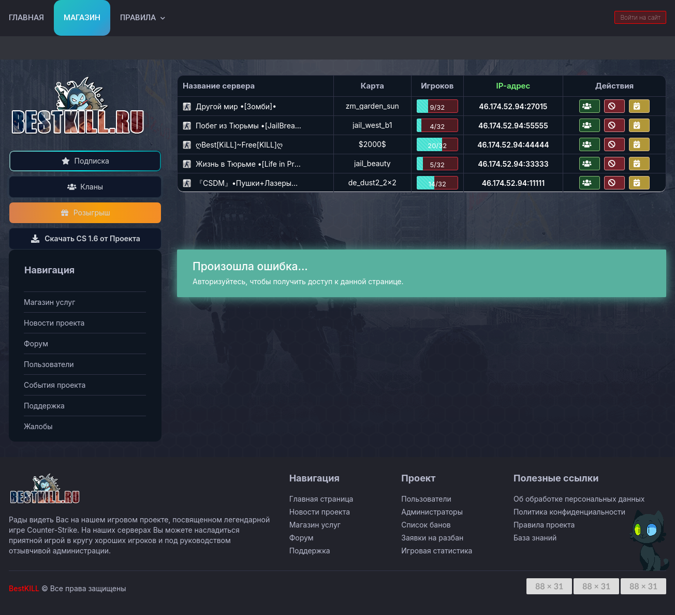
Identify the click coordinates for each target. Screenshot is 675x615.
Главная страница (321, 498)
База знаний (534, 537)
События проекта (54, 384)
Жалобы (38, 426)
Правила (138, 17)
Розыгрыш (85, 212)
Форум (36, 343)
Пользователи (49, 364)
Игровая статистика (436, 550)
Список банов (425, 524)
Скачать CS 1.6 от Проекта (85, 238)
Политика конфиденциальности (569, 511)
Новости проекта (54, 322)
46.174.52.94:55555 (513, 125)
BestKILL (24, 588)
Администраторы (432, 511)
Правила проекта (544, 524)
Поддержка (44, 405)
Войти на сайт (640, 17)
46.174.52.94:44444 (513, 144)
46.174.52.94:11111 (513, 183)
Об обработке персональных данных (578, 498)
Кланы (85, 186)
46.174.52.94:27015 (513, 106)
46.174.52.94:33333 (513, 163)
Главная (26, 17)
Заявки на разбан (432, 537)
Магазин (82, 17)
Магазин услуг (49, 302)
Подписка (85, 160)
